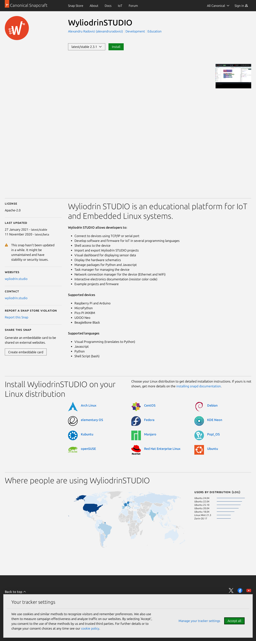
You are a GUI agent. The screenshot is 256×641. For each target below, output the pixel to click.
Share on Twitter (231, 590)
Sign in (241, 5)
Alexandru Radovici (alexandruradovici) (96, 31)
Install (116, 46)
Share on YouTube (248, 590)
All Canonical (216, 5)
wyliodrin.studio (16, 279)
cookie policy (90, 628)
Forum (133, 5)
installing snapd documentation (198, 386)
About (94, 5)
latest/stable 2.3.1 (86, 46)
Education (155, 31)
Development (135, 31)
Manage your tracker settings (199, 621)
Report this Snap (16, 317)
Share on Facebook (240, 590)
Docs (108, 5)
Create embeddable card (25, 352)
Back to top (15, 592)
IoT (120, 5)
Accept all (234, 621)
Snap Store (75, 5)
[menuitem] (75, 5)
